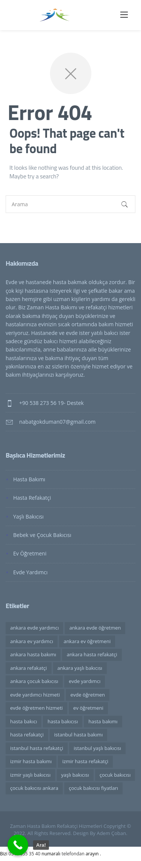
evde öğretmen (87, 694)
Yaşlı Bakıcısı (28, 516)
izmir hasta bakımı (31, 761)
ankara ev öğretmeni (87, 641)
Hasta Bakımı (29, 479)
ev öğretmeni (88, 707)
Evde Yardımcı (30, 572)
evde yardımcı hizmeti (35, 694)
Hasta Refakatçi (32, 497)
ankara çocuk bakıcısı (34, 681)
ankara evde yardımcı (34, 627)
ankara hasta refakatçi (92, 654)
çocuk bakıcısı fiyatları (93, 788)
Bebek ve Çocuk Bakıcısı (42, 535)
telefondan (73, 853)
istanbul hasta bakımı (78, 734)
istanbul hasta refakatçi (36, 748)
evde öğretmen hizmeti (36, 707)
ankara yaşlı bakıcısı (80, 668)
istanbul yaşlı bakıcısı (97, 748)
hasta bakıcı (23, 721)
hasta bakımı (102, 721)
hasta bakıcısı (62, 721)
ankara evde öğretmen (95, 627)
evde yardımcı (84, 681)
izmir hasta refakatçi (85, 761)
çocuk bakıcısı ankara (34, 788)
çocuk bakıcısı (115, 774)
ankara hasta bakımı (33, 654)
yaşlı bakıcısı (75, 774)
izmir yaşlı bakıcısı (30, 774)
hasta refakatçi (27, 734)
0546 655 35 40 (25, 853)
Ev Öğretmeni (29, 553)
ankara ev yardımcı (31, 641)
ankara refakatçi (28, 668)
